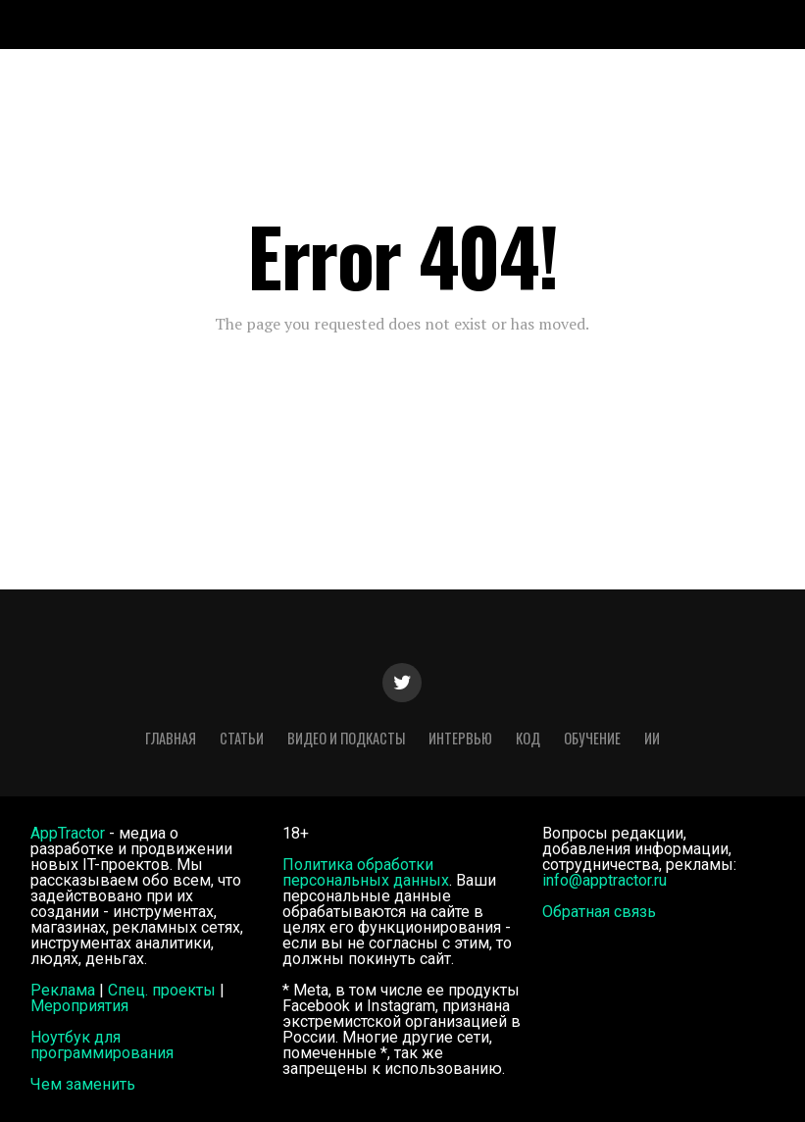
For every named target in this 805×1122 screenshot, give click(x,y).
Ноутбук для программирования (102, 1045)
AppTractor (67, 833)
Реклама (62, 990)
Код (528, 738)
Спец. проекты (162, 990)
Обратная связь (599, 911)
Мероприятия (79, 1005)
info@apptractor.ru (604, 880)
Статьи (242, 738)
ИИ (652, 738)
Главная (170, 738)
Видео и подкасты (346, 738)
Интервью (460, 738)
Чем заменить (82, 1084)
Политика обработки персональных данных (365, 872)
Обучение (592, 738)
